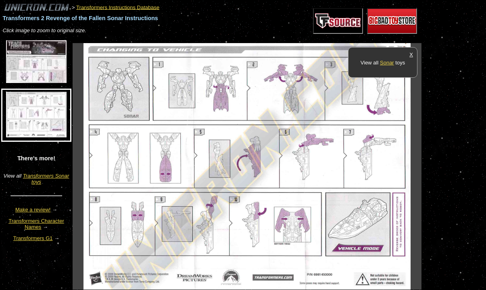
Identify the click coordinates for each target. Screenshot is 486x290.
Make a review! (32, 210)
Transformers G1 (33, 238)
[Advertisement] (219, 39)
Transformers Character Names (36, 224)
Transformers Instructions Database (117, 7)
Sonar (387, 63)
